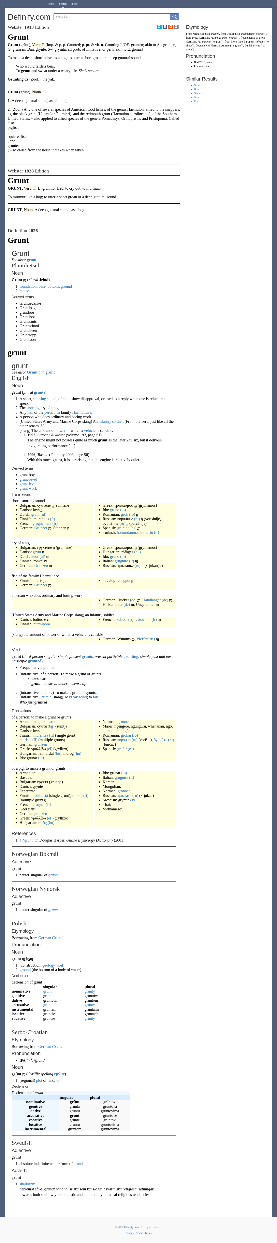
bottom (53, 286)
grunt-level (28, 479)
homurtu (146, 532)
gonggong (125, 580)
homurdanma (127, 532)
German (44, 938)
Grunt (32, 372)
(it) (131, 561)
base (42, 286)
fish (30, 412)
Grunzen (41, 565)
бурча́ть (160, 740)
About (139, 1233)
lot (58, 1080)
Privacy (129, 1233)
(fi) (52, 519)
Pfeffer (142, 639)
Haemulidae (81, 412)
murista (25, 740)
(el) (49, 749)
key (28, 1059)
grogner (39, 804)
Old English (233, 33)
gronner (124, 721)
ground (66, 286)
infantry (105, 421)
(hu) (137, 552)
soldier (117, 421)
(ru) (137, 519)
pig (56, 408)
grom (35, 514)
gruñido (123, 528)
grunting (131, 656)
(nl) (43, 514)
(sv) (133, 800)
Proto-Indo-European (242, 41)
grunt (31, 260)
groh (124, 514)
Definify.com (131, 1227)
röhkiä (77, 795)
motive (25, 291)
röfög (42, 822)
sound (51, 399)
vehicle (89, 430)
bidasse (121, 619)
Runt (196, 101)
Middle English (201, 33)
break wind (78, 697)
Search (63, 3)
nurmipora (42, 624)
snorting (39, 399)
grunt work (28, 488)
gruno (114, 510)
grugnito (121, 561)
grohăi (126, 735)
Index (74, 3)
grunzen (40, 744)
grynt (37, 552)
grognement (42, 523)
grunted (34, 661)
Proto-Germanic (201, 37)
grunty (90, 991)
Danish (249, 45)
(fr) (55, 523)
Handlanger (151, 600)
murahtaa (41, 735)
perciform (52, 412)
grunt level (28, 484)
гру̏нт (59, 1074)
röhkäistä (41, 795)
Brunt (197, 89)
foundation (28, 286)
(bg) (51, 726)
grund (78, 1163)
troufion (144, 619)
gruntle (49, 667)
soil (60, 965)
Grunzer (40, 528)
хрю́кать (124, 795)
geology (48, 965)
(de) (133, 600)
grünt (50, 372)
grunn (53, 875)
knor (34, 556)
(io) (123, 510)
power (61, 430)
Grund (57, 938)
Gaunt (197, 93)
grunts (39, 392)
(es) (133, 528)
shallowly (27, 1184)
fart (95, 697)
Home (51, 3)
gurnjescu (47, 721)
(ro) (132, 514)
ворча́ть (124, 740)
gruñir (122, 749)
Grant (197, 97)
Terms (148, 1233)
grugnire (121, 777)
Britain (46, 697)
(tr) (156, 532)
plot (39, 1080)
